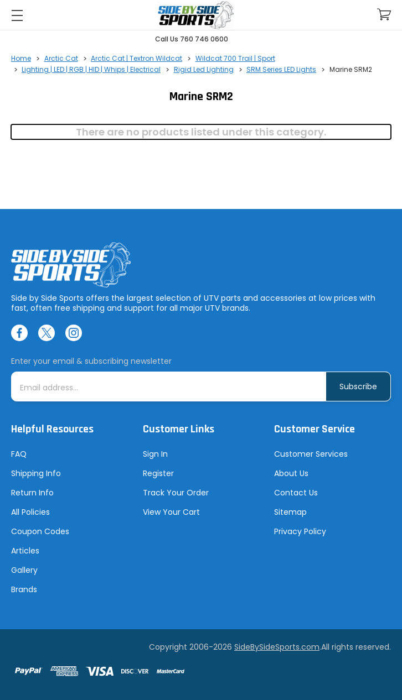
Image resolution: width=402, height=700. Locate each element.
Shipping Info (36, 473)
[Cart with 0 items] (384, 15)
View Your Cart (171, 512)
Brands (24, 589)
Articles (25, 550)
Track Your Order (176, 492)
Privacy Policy (300, 531)
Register (158, 473)
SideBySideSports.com (276, 646)
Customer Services (311, 453)
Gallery (24, 570)
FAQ (19, 453)
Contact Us (296, 492)
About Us (291, 473)
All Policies (30, 512)
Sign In (155, 453)
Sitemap (290, 512)
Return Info (32, 492)
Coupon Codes (40, 531)
